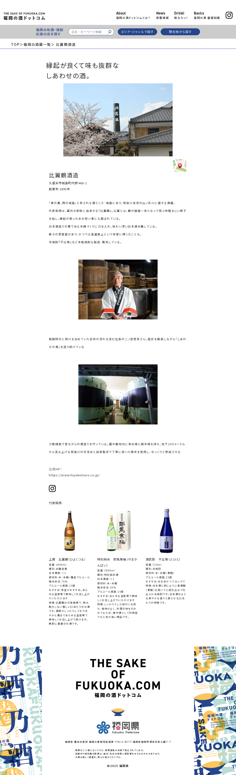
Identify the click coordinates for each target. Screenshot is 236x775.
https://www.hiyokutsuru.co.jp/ (74, 475)
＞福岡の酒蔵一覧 (35, 44)
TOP (15, 44)
